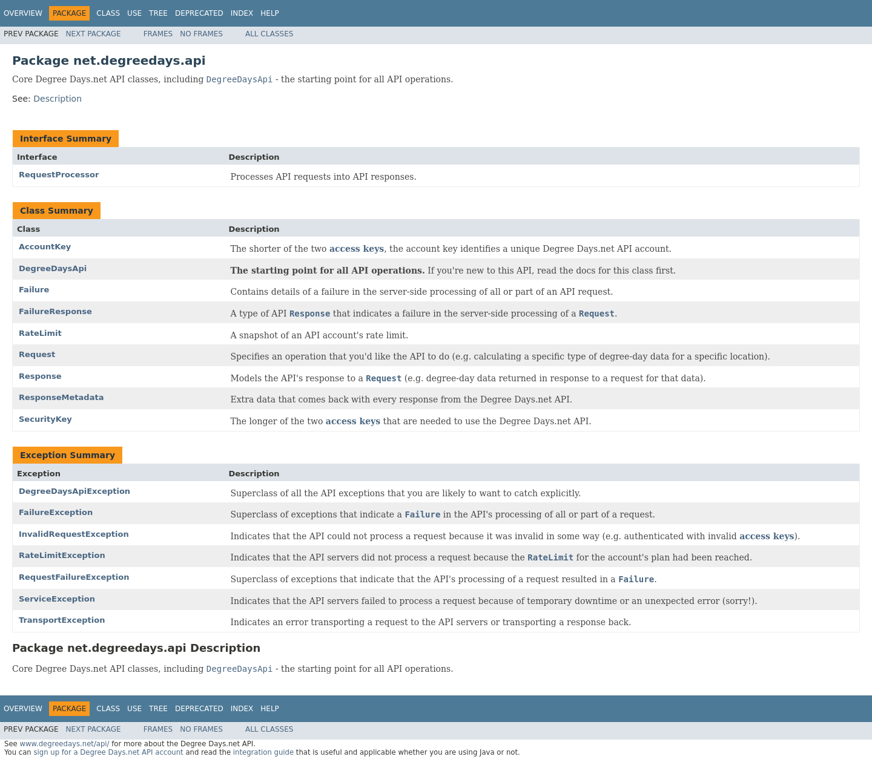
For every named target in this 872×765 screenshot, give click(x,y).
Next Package (93, 34)
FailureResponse (55, 311)
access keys (356, 249)
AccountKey (45, 246)
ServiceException (57, 598)
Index (242, 13)
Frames (158, 34)
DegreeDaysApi (53, 268)
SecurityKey (45, 419)
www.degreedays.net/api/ (64, 744)
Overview (23, 13)
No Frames (201, 34)
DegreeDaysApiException (74, 491)
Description (57, 98)
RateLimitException (62, 555)
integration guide (263, 752)
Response (40, 376)
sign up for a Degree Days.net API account (108, 752)
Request (37, 354)
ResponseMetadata (61, 397)
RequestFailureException (74, 577)
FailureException (56, 512)
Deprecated (199, 13)
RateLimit (40, 333)
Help (269, 13)
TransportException (62, 620)
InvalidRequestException (74, 534)
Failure (34, 289)
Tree (158, 13)
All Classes (269, 34)
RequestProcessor (59, 174)
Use (134, 13)
